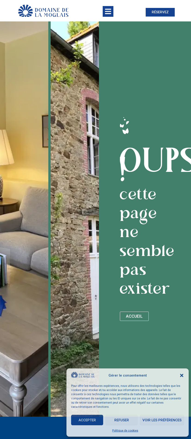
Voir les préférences (161, 420)
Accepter (87, 420)
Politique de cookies (125, 430)
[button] (181, 375)
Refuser (121, 420)
